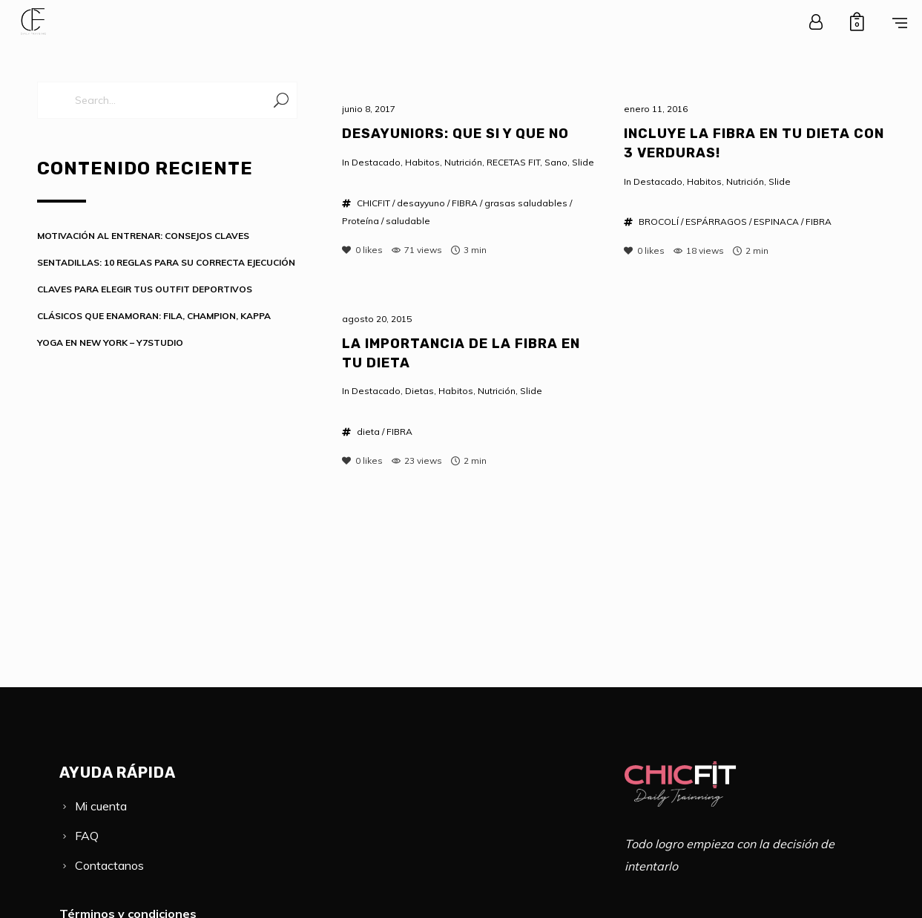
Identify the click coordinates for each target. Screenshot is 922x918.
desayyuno (421, 203)
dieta (368, 431)
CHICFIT (373, 203)
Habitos (422, 162)
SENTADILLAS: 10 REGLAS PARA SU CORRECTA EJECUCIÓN (166, 262)
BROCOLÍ (659, 221)
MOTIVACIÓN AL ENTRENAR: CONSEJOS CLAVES (143, 235)
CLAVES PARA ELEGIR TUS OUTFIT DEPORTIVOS (144, 289)
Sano (555, 162)
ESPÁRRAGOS (716, 221)
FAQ (87, 835)
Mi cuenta (101, 806)
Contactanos (109, 865)
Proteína (360, 220)
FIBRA (465, 203)
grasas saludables (525, 203)
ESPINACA (776, 221)
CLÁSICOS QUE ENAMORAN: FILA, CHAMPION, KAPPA (154, 315)
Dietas (419, 390)
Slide (583, 162)
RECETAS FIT (513, 162)
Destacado (376, 162)
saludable (408, 220)
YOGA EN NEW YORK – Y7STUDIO (110, 342)
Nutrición (463, 162)
